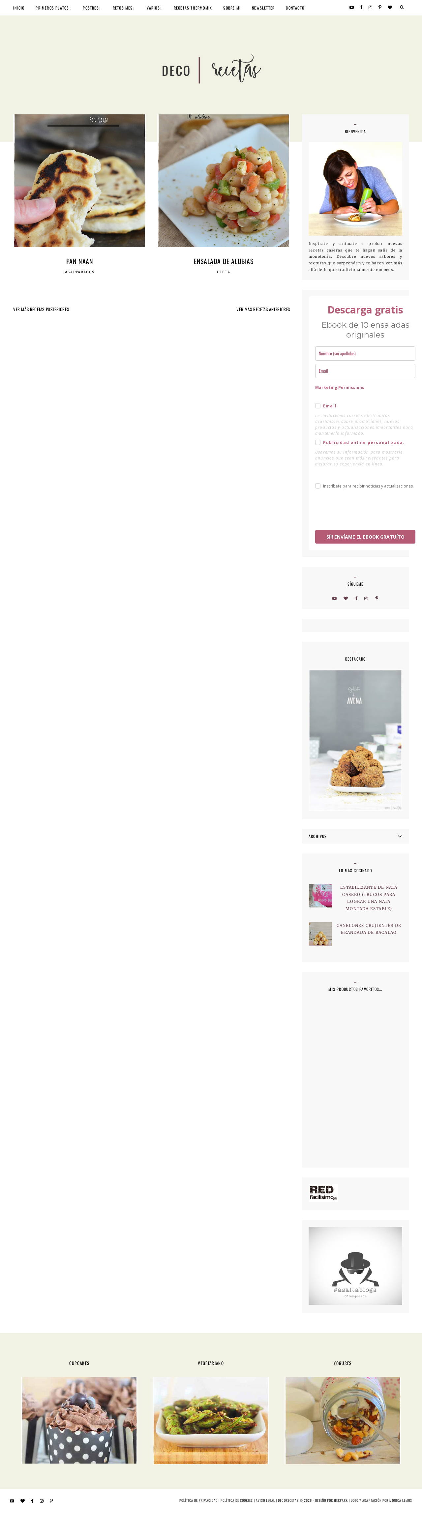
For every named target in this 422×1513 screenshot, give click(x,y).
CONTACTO (295, 8)
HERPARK (341, 1500)
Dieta (223, 272)
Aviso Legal (265, 1500)
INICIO (18, 8)
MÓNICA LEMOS (400, 1500)
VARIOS (153, 8)
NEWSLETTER (263, 8)
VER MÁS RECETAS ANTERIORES (263, 309)
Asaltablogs (80, 272)
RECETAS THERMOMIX (193, 8)
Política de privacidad (198, 1500)
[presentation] (365, 510)
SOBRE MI (232, 8)
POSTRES (91, 8)
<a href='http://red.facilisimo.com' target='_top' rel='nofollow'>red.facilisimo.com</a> (323, 1193)
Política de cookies (237, 1500)
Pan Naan (79, 261)
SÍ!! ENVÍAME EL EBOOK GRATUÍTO (365, 537)
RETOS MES (123, 8)
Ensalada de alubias (223, 261)
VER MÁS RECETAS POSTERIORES (41, 309)
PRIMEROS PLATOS (52, 8)
